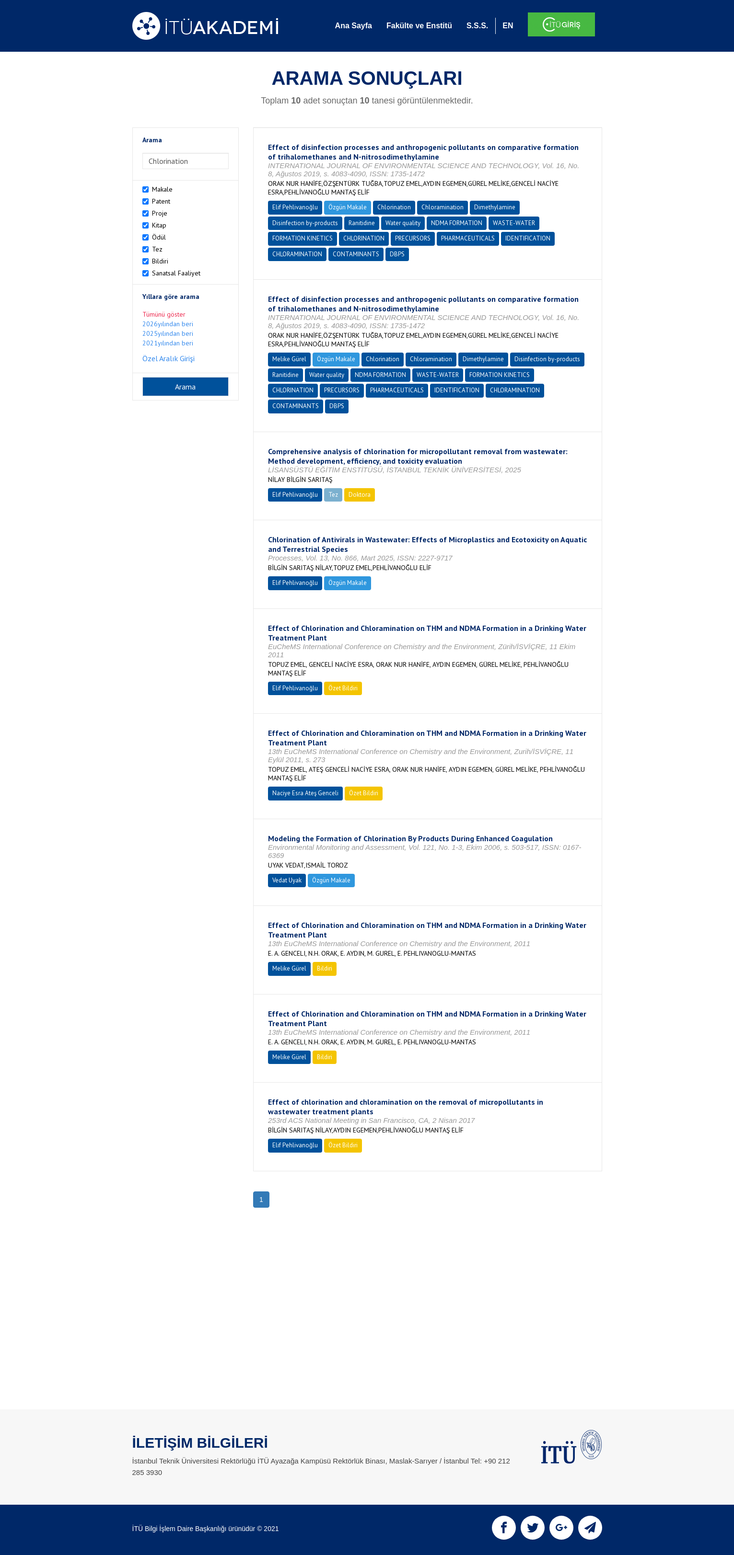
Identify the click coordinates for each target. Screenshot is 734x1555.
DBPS (397, 254)
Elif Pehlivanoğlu (295, 207)
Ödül (159, 237)
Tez (157, 249)
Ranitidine (362, 223)
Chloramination (442, 207)
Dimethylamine (494, 207)
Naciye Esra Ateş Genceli (305, 793)
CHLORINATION (363, 238)
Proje (159, 213)
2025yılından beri (167, 333)
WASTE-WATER (514, 223)
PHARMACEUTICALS (468, 238)
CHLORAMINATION (297, 254)
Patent (161, 201)
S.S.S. (477, 26)
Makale (162, 189)
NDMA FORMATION (456, 223)
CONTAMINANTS (356, 254)
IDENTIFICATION (527, 238)
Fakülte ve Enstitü (419, 26)
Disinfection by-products (305, 223)
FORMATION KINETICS (302, 238)
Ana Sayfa (353, 26)
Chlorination (394, 207)
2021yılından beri (167, 343)
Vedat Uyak (287, 880)
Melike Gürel (289, 359)
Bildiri (160, 261)
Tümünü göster (164, 314)
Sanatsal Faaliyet (176, 273)
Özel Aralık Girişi (168, 358)
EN (507, 26)
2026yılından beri (167, 324)
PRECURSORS (413, 238)
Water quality (402, 223)
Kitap (159, 225)
